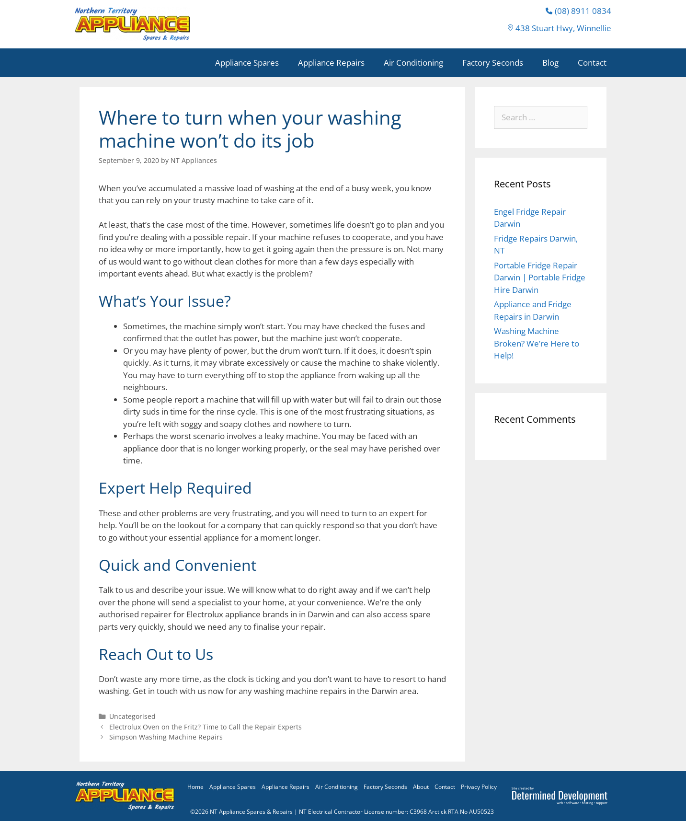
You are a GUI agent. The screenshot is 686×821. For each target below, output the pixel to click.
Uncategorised (132, 716)
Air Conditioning (413, 62)
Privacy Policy (479, 787)
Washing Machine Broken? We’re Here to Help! (536, 343)
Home (195, 787)
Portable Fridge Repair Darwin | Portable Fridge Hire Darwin (539, 277)
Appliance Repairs (331, 62)
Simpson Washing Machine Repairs (166, 736)
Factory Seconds (492, 62)
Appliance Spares (247, 62)
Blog (550, 62)
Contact (592, 62)
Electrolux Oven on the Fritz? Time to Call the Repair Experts (205, 726)
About (421, 787)
